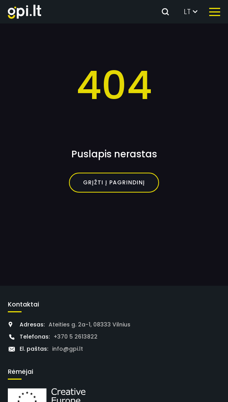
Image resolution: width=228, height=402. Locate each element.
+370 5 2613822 (76, 337)
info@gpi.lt (67, 349)
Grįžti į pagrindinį (114, 182)
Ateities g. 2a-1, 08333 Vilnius (89, 324)
